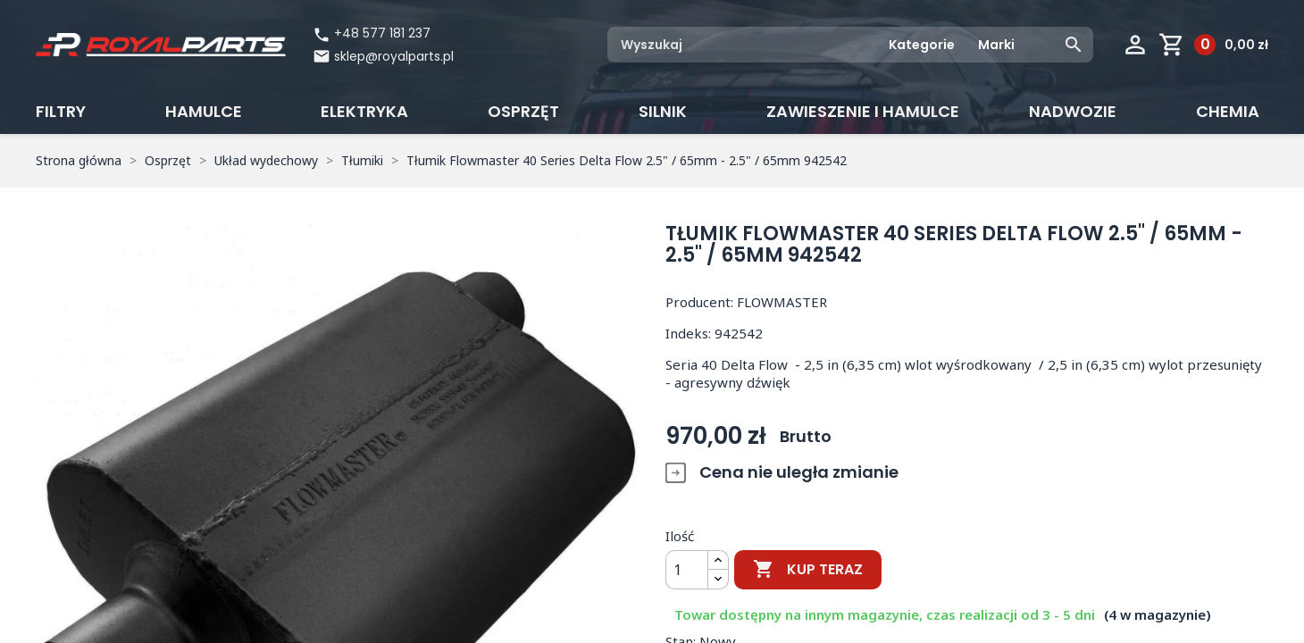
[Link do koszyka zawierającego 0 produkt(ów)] (1213, 44)
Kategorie (922, 45)
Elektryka (364, 111)
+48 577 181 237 (371, 33)
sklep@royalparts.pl (394, 56)
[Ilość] (686, 569)
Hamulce (203, 111)
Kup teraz (808, 569)
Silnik (663, 111)
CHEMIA (1227, 111)
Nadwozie (1072, 111)
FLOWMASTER (782, 302)
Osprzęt (523, 111)
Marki (996, 45)
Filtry (61, 111)
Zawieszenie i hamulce (862, 111)
